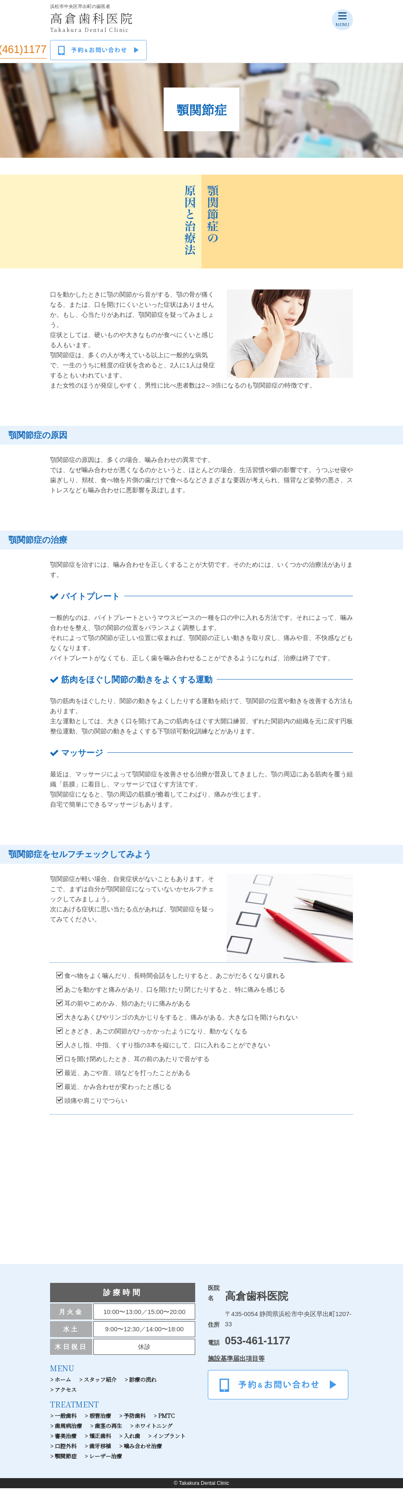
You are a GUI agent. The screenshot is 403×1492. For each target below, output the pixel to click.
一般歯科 (66, 1419)
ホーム (63, 1383)
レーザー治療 (105, 1460)
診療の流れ (142, 1383)
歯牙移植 (100, 1450)
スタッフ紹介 (100, 1383)
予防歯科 (135, 1419)
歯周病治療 (68, 1430)
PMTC (166, 1419)
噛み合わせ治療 (143, 1450)
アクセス (66, 1393)
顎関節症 (66, 1460)
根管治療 (100, 1419)
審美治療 (66, 1440)
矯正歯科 (100, 1440)
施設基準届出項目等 (236, 1362)
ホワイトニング (153, 1430)
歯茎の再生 (108, 1430)
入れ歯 (132, 1440)
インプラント (169, 1440)
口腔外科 (66, 1450)
